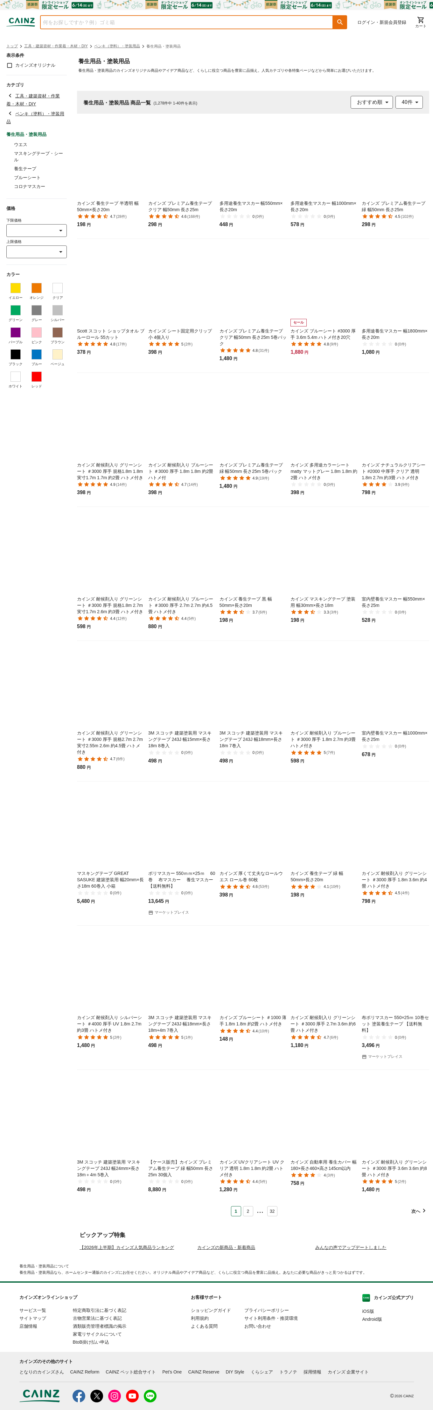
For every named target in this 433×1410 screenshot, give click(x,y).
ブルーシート (27, 177)
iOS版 (368, 1366)
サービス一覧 (32, 1365)
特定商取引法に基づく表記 (99, 1365)
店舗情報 (28, 1381)
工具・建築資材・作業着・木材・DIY (56, 46)
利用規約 (200, 1373)
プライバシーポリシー (266, 1365)
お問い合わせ (257, 1381)
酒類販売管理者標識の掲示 (99, 1381)
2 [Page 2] (248, 1211)
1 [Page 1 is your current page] (236, 1211)
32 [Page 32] (272, 1211)
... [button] (260, 1209)
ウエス (20, 144)
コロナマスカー (29, 186)
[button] (340, 22)
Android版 (372, 1374)
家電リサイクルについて (97, 1389)
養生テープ (25, 168)
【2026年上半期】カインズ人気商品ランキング (127, 1303)
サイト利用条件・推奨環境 (271, 1373)
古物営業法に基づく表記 (97, 1373)
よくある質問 (204, 1381)
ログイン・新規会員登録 (381, 22)
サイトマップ (32, 1373)
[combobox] (182, 22)
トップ (12, 46)
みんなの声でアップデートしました (351, 1303)
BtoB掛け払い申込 (91, 1397)
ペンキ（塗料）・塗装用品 (117, 46)
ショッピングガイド (211, 1365)
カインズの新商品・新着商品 (226, 1303)
